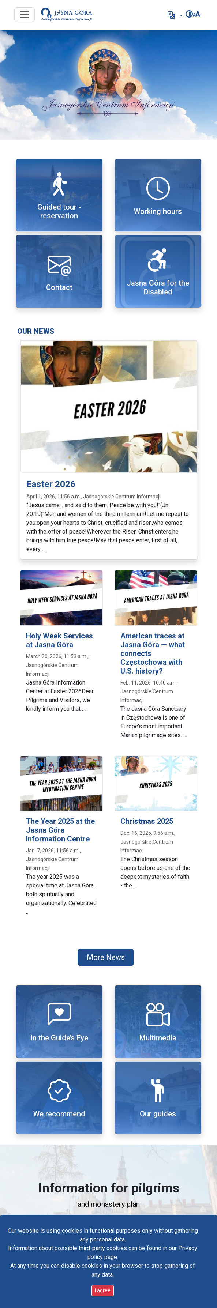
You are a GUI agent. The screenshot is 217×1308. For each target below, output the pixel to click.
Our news (35, 331)
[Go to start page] (66, 15)
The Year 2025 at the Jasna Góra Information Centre (60, 830)
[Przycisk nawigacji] (24, 14)
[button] (174, 15)
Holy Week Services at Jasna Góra (59, 640)
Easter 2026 (50, 484)
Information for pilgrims (108, 1188)
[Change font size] (196, 14)
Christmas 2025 (146, 821)
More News (106, 957)
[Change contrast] (189, 14)
